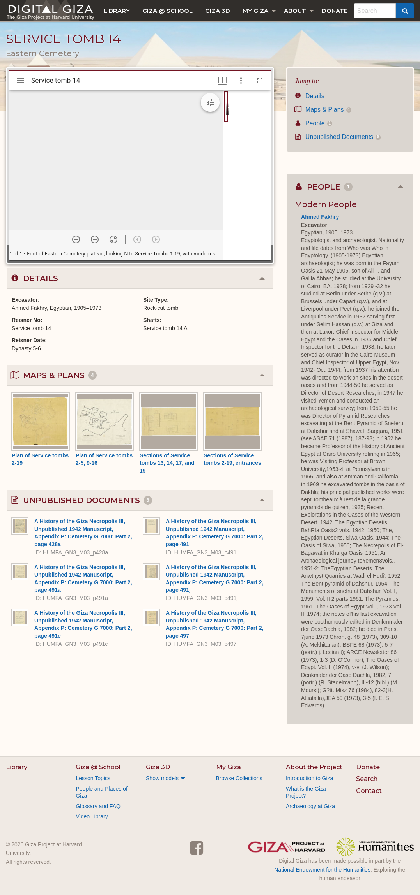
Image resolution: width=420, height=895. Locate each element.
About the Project (314, 767)
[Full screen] (259, 80)
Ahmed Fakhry (320, 217)
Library (117, 10)
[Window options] (241, 80)
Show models (162, 778)
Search (366, 778)
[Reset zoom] (113, 239)
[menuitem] (116, 10)
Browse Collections (239, 778)
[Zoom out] (94, 239)
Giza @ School (167, 10)
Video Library (92, 816)
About (295, 10)
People (313, 123)
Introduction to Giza (309, 778)
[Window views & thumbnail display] (222, 80)
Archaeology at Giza (310, 806)
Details (309, 96)
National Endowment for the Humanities (322, 870)
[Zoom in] (76, 239)
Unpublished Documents (338, 137)
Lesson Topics (93, 778)
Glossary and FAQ (98, 806)
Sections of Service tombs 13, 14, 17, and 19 (167, 463)
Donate (334, 10)
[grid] (247, 175)
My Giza (255, 10)
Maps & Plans (323, 109)
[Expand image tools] (210, 102)
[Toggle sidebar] (20, 80)
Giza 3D (217, 10)
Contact (369, 791)
